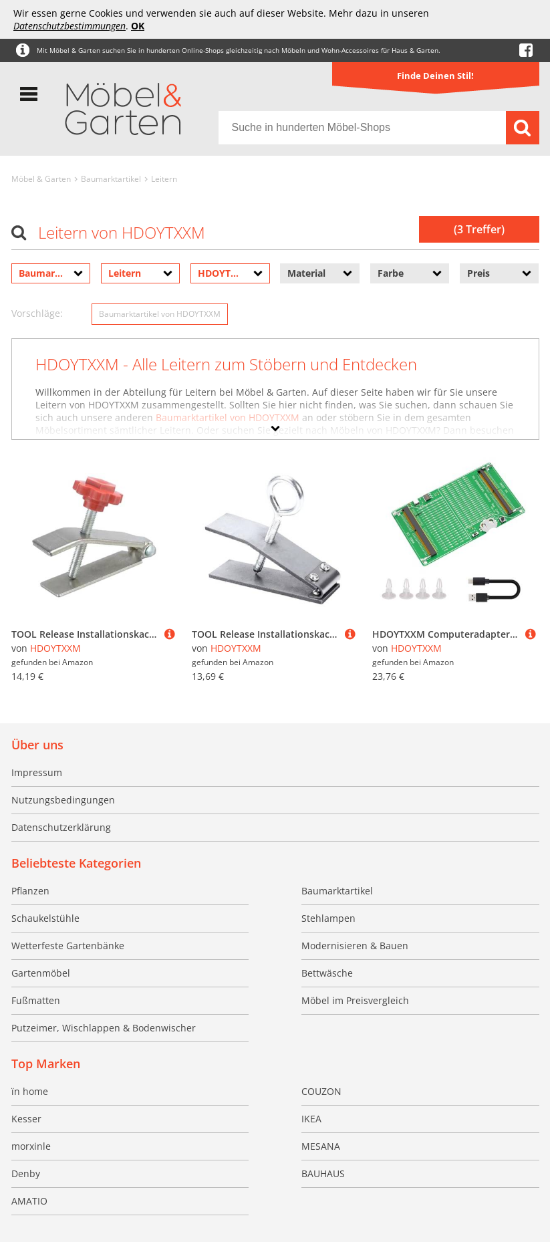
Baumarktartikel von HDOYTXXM (160, 314)
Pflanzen (30, 890)
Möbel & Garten (41, 178)
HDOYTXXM (55, 648)
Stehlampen (328, 918)
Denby (25, 1173)
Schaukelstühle (45, 918)
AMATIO (29, 1201)
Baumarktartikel (111, 178)
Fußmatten (35, 1000)
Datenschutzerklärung (61, 827)
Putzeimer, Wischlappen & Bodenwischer (103, 1027)
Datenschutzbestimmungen (69, 25)
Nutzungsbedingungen (63, 799)
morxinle (31, 1146)
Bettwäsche (327, 973)
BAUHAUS (323, 1173)
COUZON (321, 1091)
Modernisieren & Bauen (354, 945)
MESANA (320, 1146)
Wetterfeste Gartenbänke (67, 945)
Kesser (26, 1118)
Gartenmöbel (40, 973)
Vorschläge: (37, 313)
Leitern (164, 178)
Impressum (36, 772)
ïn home (29, 1091)
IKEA (311, 1118)
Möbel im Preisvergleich (355, 1000)
